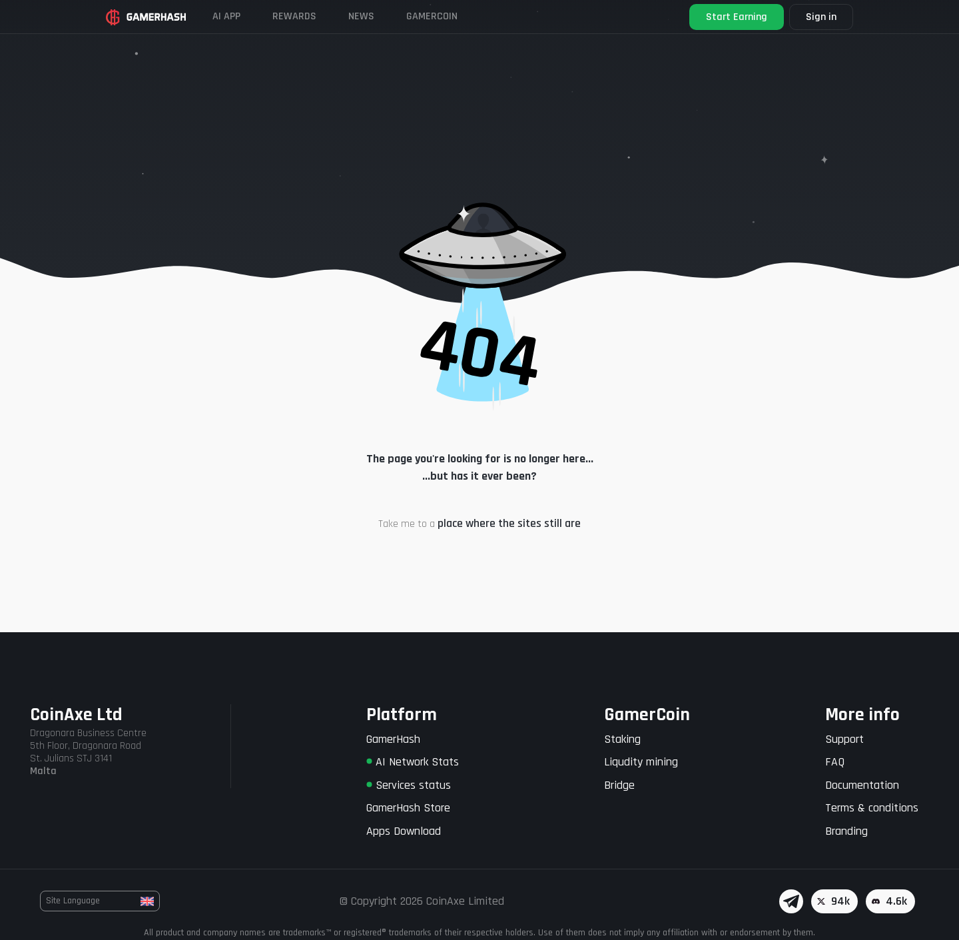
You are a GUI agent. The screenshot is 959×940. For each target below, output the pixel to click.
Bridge (619, 785)
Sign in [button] (821, 17)
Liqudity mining (641, 761)
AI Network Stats (412, 761)
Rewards (294, 16)
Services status (408, 785)
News (361, 16)
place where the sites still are (509, 523)
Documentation (862, 785)
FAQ (834, 761)
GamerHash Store (408, 807)
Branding (846, 831)
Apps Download (403, 831)
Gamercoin (432, 16)
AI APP (226, 16)
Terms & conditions (871, 807)
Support (844, 739)
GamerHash (393, 739)
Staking (622, 739)
